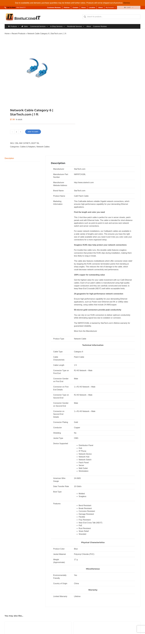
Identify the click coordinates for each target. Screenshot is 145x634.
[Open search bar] (6, 27)
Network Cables (43, 147)
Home (7, 34)
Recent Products (18, 34)
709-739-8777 (21, 7)
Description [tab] (9, 158)
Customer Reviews (100, 26)
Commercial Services (39, 26)
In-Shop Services (57, 26)
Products (14, 26)
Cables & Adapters (27, 147)
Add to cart (33, 132)
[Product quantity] (16, 132)
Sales (26, 26)
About (89, 26)
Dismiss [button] (126, 3)
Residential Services (75, 26)
